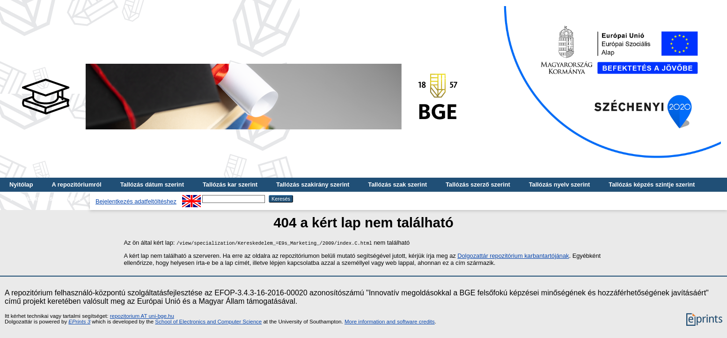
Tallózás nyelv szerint (559, 184)
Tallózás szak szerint (397, 184)
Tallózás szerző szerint (478, 184)
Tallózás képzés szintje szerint (652, 184)
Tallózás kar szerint (230, 184)
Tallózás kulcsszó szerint (45, 198)
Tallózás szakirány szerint (312, 184)
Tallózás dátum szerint (152, 184)
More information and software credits (390, 321)
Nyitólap (21, 184)
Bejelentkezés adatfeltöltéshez (135, 201)
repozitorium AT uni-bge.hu (142, 316)
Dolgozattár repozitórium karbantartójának (513, 255)
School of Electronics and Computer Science (208, 321)
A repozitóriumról (76, 184)
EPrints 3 (79, 321)
